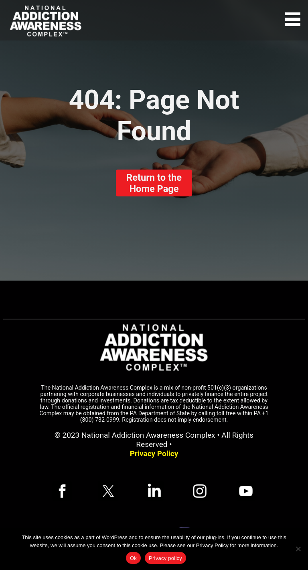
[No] (298, 549)
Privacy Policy (154, 453)
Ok (133, 558)
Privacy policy (165, 558)
